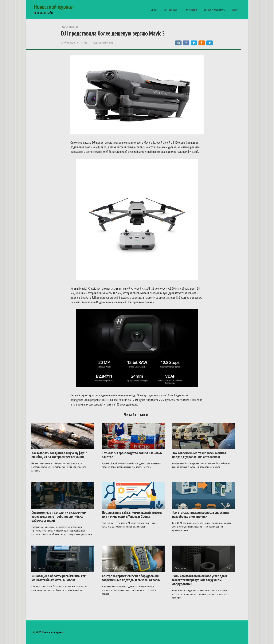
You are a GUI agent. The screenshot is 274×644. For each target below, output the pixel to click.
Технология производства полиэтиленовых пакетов (132, 455)
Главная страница (69, 26)
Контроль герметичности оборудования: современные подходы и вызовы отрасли (131, 578)
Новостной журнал (53, 7)
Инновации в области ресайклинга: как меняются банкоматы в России (58, 578)
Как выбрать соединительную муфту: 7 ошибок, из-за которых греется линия (59, 455)
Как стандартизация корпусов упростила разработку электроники (200, 514)
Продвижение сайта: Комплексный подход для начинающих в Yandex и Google (132, 514)
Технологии (190, 9)
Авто (235, 9)
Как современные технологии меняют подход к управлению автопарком (199, 455)
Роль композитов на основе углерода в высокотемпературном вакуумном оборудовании (199, 580)
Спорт (154, 9)
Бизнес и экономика (214, 9)
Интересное (171, 9)
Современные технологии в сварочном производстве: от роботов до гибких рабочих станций (58, 516)
